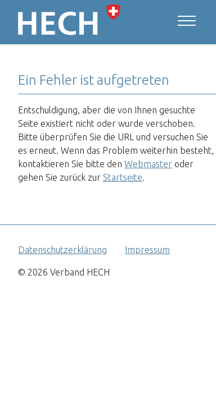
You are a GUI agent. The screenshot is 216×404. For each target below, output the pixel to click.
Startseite (122, 177)
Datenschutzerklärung (62, 250)
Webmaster (148, 164)
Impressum (147, 250)
